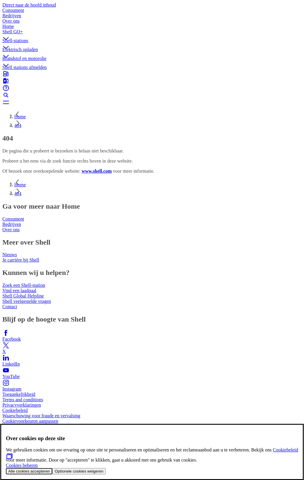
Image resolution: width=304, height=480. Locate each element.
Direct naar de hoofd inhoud (29, 4)
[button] (152, 33)
